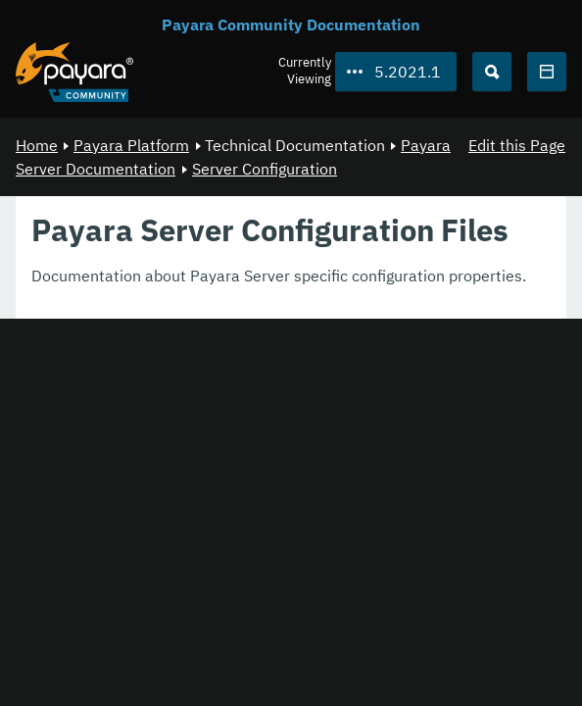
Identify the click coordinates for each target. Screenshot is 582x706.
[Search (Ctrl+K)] (491, 71)
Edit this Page (516, 145)
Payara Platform (131, 145)
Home (37, 145)
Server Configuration (264, 168)
